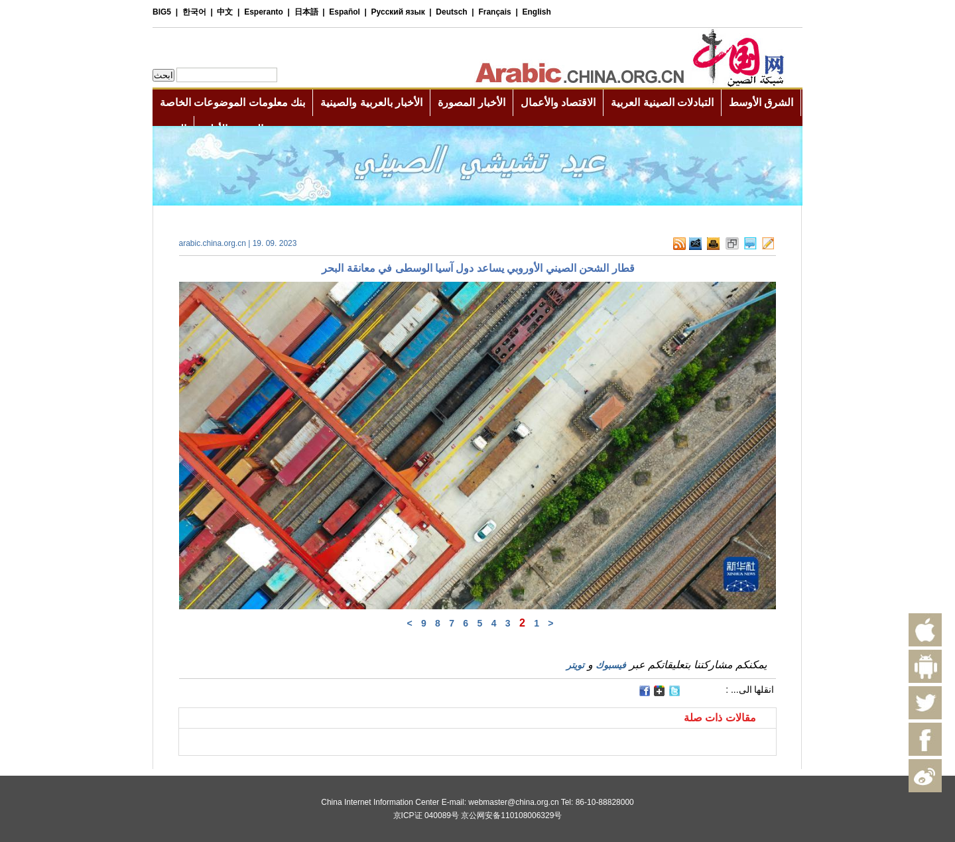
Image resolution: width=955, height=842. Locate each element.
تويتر (575, 665)
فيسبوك (611, 665)
